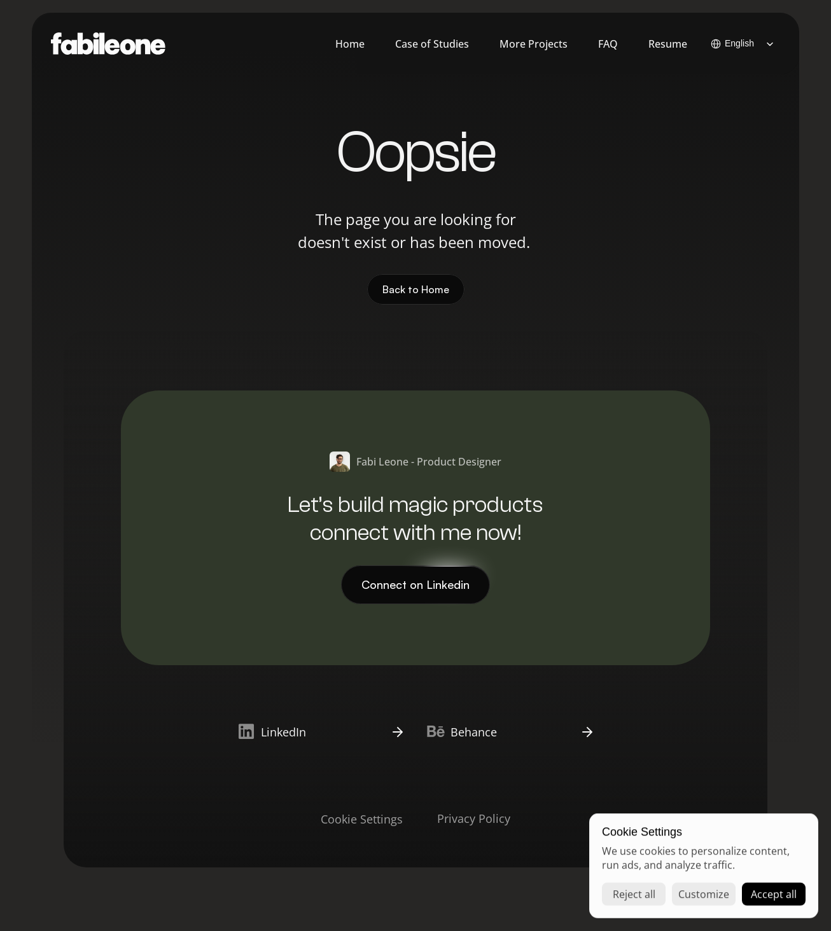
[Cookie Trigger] (362, 819)
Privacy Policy (473, 818)
